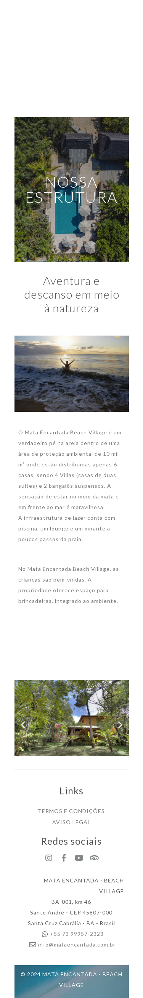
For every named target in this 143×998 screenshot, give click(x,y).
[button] (23, 724)
